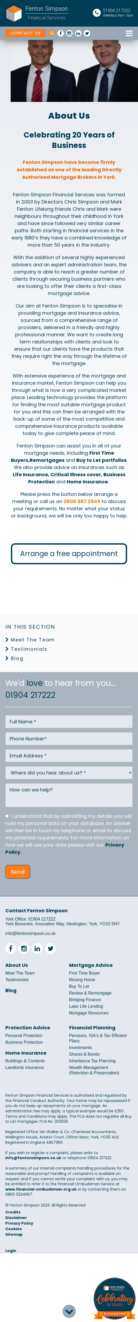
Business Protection (24, 1042)
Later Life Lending (86, 1006)
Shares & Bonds (84, 1054)
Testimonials (29, 649)
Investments (80, 1047)
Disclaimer (16, 1217)
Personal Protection (24, 1035)
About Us (16, 965)
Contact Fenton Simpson (36, 910)
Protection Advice (27, 1027)
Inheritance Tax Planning (92, 1061)
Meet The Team (33, 639)
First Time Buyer (84, 973)
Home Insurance (26, 1053)
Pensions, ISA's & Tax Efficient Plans (98, 1038)
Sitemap (14, 1234)
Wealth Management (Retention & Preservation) (94, 1070)
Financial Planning (92, 1027)
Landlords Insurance (24, 1067)
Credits (12, 1212)
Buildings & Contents (25, 1061)
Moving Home (82, 979)
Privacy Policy (19, 1223)
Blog (17, 658)
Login (10, 1250)
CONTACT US (26, 33)
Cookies (13, 1229)
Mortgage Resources (89, 1013)
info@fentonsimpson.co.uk (30, 933)
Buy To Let (79, 986)
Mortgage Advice (91, 965)
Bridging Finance (85, 999)
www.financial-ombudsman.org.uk (41, 1189)
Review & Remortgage (90, 993)
